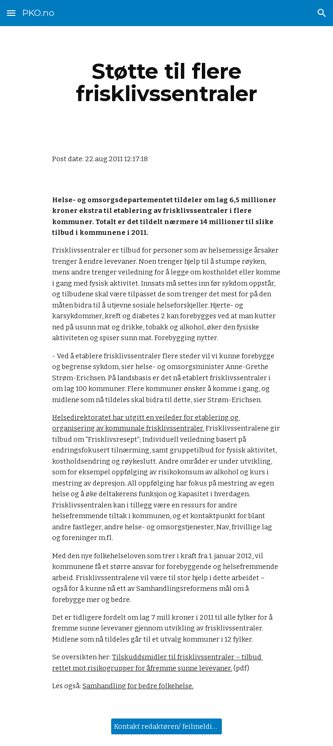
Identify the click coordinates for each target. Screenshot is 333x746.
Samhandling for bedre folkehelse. (137, 686)
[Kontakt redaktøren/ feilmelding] (166, 726)
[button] (11, 13)
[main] (166, 82)
